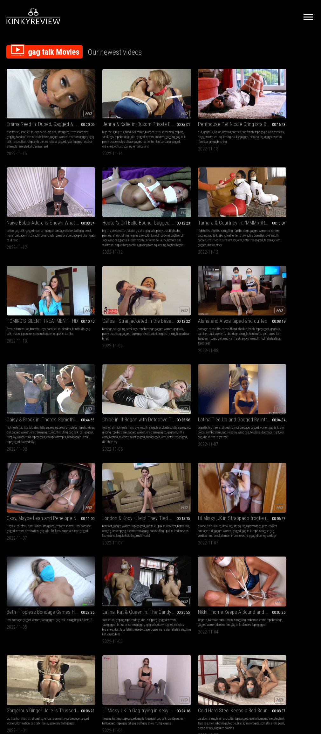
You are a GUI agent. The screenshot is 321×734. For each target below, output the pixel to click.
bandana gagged (96, 133)
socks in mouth (204, 222)
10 (217, 623)
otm (121, 133)
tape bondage (285, 208)
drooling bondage (273, 312)
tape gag (146, 118)
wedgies (242, 562)
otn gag (87, 307)
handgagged (301, 222)
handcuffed (34, 128)
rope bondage (50, 203)
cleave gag (264, 567)
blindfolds (86, 208)
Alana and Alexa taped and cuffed (223, 195)
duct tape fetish (91, 397)
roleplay (46, 128)
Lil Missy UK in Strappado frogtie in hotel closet (286, 285)
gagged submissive (81, 482)
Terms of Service (140, 663)
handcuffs (212, 203)
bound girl (219, 217)
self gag (272, 392)
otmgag (233, 298)
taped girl (207, 217)
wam (198, 567)
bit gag (262, 392)
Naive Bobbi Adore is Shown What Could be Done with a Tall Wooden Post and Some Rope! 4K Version (223, 106)
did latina (98, 307)
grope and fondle (142, 491)
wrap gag (101, 302)
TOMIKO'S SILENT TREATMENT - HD (98, 195)
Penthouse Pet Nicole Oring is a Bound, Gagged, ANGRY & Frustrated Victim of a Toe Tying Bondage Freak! (160, 106)
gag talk (21, 128)
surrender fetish (79, 402)
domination (139, 302)
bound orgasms (171, 472)
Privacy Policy (184, 663)
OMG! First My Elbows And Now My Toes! (160, 554)
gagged (272, 302)
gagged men (221, 113)
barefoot (147, 293)
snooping (263, 486)
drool (228, 118)
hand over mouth (101, 113)
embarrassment (142, 298)
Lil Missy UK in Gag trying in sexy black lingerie (286, 375)
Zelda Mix (79, 460)
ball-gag (207, 128)
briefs (29, 477)
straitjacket (160, 213)
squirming (152, 123)
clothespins (139, 482)
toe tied (171, 113)
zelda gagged (93, 477)
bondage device (204, 118)
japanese (118, 208)
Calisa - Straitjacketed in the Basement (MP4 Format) (160, 195)
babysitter (222, 298)
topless (272, 208)
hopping (199, 482)
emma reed (27, 581)
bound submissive (112, 477)
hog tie (21, 477)
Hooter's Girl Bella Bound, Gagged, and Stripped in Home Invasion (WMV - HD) (286, 106)
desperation (275, 113)
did (82, 123)
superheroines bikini (285, 571)
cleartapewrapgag (221, 302)
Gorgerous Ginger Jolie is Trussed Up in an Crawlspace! (223, 375)
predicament (265, 307)
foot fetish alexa (224, 222)
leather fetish (22, 213)
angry (174, 118)
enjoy (281, 392)
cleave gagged (27, 133)
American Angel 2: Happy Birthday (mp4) (286, 554)
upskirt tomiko (100, 213)
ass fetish (13, 113)
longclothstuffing (205, 312)
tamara (32, 222)
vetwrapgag (202, 302)
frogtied (173, 213)
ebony (10, 213)
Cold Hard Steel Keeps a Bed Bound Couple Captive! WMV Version (35, 460)
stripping (119, 382)
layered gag (167, 477)
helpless (263, 123)
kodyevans (226, 307)
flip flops (163, 302)
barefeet (234, 208)
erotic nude (76, 467)
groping (43, 118)
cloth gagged (45, 222)
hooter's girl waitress (282, 133)
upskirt (199, 298)
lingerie (137, 293)
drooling (287, 293)
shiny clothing (302, 118)
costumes (273, 472)
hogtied (161, 113)
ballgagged (235, 113)
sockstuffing (240, 302)
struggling (12, 118)
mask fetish (265, 571)
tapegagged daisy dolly (279, 227)
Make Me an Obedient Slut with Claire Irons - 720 (160, 460)
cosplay (297, 567)
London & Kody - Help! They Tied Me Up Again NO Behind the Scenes (223, 285)
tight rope (111, 307)
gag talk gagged (302, 382)
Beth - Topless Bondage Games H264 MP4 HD (35, 375)
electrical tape (141, 486)
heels (224, 392)
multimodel (222, 312)
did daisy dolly (91, 586)
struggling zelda (79, 472)
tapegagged (210, 208)
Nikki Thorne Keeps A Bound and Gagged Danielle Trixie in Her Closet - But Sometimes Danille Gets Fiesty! (160, 375)
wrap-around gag (163, 491)
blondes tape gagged (170, 392)
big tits (52, 113)
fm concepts (202, 123)
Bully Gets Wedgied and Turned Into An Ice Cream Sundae (223, 554)
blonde (262, 293)
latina (106, 387)
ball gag (219, 118)
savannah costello (80, 213)
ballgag (273, 382)
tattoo (198, 113)
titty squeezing (29, 118)
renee (53, 576)
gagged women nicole (152, 128)
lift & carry (23, 307)
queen (121, 397)
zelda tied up (98, 472)
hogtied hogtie (305, 137)
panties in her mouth (288, 128)
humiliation (160, 293)
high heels (40, 113)
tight (78, 307)
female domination (81, 203)
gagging (287, 567)
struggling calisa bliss (146, 217)
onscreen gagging (114, 123)
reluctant (275, 123)
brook (261, 227)
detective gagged (16, 222)
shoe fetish (26, 113)
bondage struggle (213, 213)
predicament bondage (281, 298)
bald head (219, 128)
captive (303, 123)
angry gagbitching (176, 128)
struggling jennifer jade (272, 491)
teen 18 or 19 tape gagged (220, 482)
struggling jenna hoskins (84, 137)
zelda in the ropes (104, 482)
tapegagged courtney (18, 586)
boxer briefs (217, 123)
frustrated (139, 123)
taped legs (241, 222)
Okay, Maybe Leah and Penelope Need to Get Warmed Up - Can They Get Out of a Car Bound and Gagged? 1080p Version (160, 285)
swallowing (274, 293)
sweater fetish (278, 486)
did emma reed (39, 137)
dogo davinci (26, 482)
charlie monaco (95, 581)
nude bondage (109, 397)
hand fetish (116, 203)
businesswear (44, 217)
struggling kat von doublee (105, 402)
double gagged (167, 123)
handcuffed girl (233, 213)
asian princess (161, 118)
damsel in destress (293, 307)
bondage (137, 203)
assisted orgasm (170, 482)
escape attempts (283, 222)
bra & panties (277, 387)
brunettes (12, 133)
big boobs (276, 118)
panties (287, 118)
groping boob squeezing (282, 137)
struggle (299, 302)
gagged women (38, 123)
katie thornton (77, 133)
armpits (277, 567)
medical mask (235, 217)
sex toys (156, 472)
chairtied (112, 133)
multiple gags (293, 392)
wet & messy (228, 562)
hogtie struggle (86, 486)
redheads (85, 576)
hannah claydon (298, 486)
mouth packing (290, 123)
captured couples (45, 482)
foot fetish (13, 293)
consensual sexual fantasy (156, 496)
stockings (104, 118)
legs (106, 203)
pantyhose (86, 128)
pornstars (226, 477)
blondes (117, 113)
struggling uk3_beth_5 (25, 387)
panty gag (153, 482)
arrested (24, 137)
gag (82, 302)
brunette (97, 203)
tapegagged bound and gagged (168, 486)
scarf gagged (44, 133)
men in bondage (241, 118)
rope (290, 302)
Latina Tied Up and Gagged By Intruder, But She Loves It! (98, 285)
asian (152, 113)
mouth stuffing (297, 213)
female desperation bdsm (218, 567)
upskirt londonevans (207, 307)
